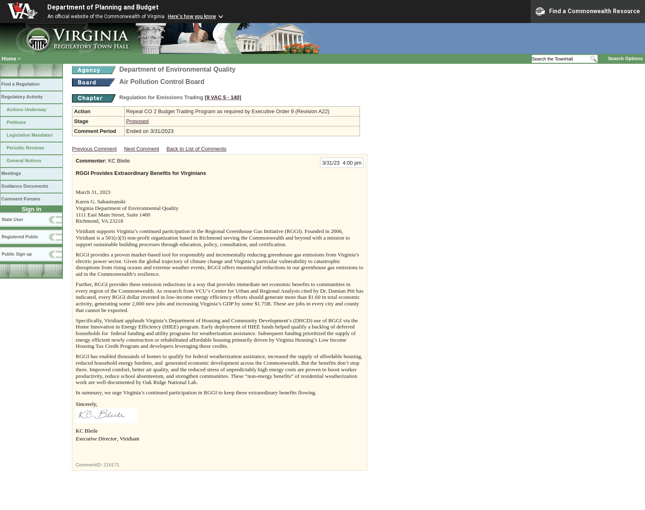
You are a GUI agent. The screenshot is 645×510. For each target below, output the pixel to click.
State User (12, 219)
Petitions (16, 122)
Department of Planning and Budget (102, 7)
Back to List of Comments (197, 149)
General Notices (24, 160)
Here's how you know (192, 16)
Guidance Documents (24, 186)
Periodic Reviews (25, 147)
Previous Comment (94, 149)
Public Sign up (17, 254)
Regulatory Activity (22, 96)
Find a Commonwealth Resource (588, 11)
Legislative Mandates (30, 135)
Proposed (137, 121)
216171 (111, 464)
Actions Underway (26, 109)
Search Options (625, 58)
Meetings (11, 173)
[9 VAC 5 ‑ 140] (223, 97)
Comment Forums (20, 198)
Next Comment (141, 149)
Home (9, 59)
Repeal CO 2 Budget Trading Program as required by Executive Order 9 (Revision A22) (227, 111)
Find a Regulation (20, 84)
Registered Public (20, 236)
